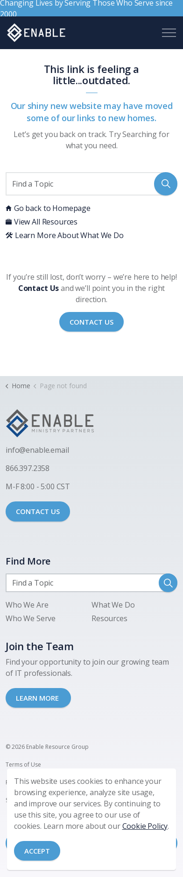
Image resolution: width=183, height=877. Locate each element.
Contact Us (91, 322)
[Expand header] (169, 32)
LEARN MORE (38, 698)
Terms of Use (23, 764)
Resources (109, 618)
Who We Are (27, 605)
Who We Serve (31, 618)
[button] (165, 184)
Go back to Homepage (48, 208)
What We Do (113, 605)
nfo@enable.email (38, 450)
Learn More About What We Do (65, 235)
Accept (37, 851)
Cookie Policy (145, 826)
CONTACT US (38, 511)
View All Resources (41, 222)
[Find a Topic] (91, 184)
